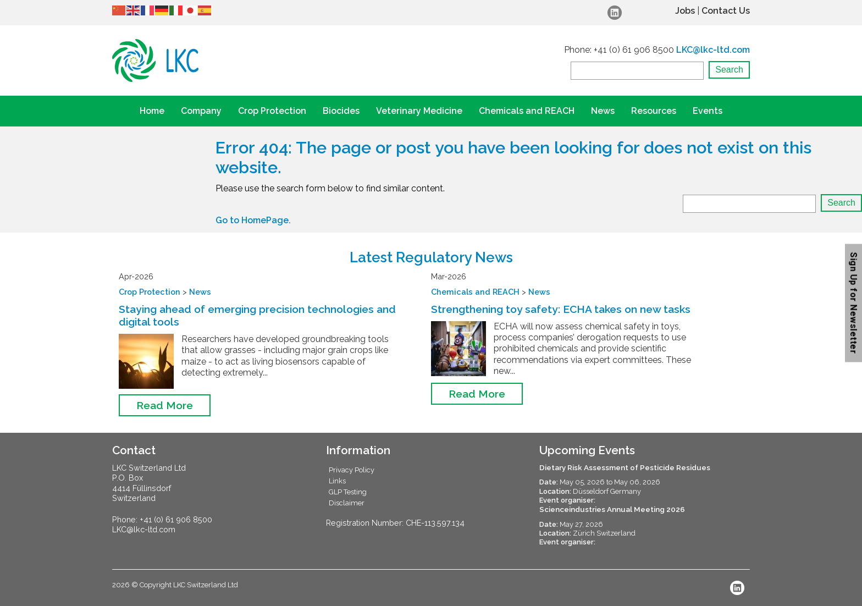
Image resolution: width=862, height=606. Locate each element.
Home (152, 111)
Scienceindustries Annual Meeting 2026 (612, 509)
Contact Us (725, 10)
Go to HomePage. (253, 220)
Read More (164, 405)
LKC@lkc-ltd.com (713, 50)
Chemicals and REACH (526, 111)
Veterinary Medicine (419, 111)
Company (201, 111)
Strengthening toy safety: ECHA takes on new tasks (560, 309)
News (603, 111)
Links (337, 481)
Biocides (341, 111)
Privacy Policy (351, 470)
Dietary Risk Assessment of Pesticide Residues (624, 467)
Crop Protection (272, 111)
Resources (653, 111)
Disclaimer (346, 503)
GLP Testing (348, 492)
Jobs (685, 10)
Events (707, 111)
